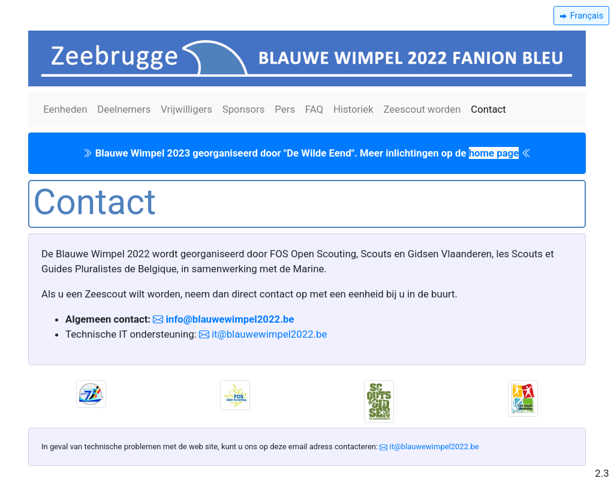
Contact (488, 109)
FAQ (314, 109)
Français (585, 15)
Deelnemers (124, 109)
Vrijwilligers (186, 109)
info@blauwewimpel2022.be (228, 319)
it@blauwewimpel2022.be (268, 334)
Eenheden (65, 109)
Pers (285, 109)
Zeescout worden (421, 109)
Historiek (353, 109)
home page (494, 153)
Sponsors (243, 109)
